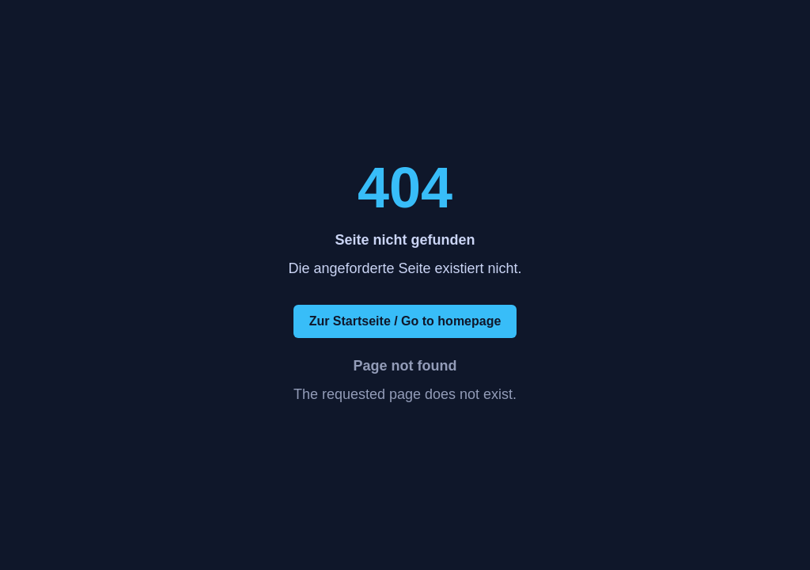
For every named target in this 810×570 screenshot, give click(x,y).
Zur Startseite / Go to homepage (405, 321)
